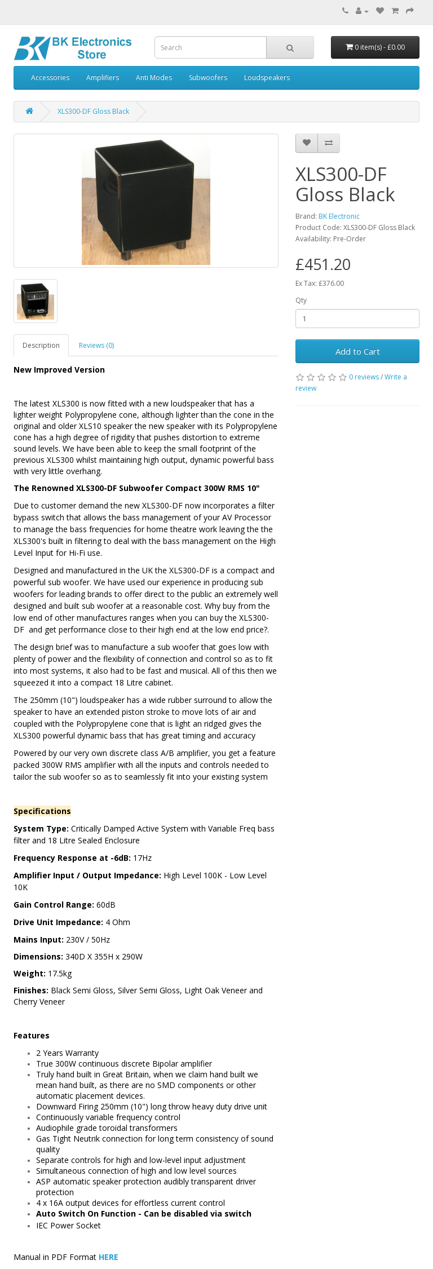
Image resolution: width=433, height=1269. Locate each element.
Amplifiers (102, 77)
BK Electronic (339, 216)
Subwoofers (208, 77)
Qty (301, 300)
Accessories (50, 77)
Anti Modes (154, 77)
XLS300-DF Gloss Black (93, 111)
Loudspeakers (267, 77)
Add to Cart (357, 351)
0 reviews (364, 377)
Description (41, 345)
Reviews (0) (96, 345)
